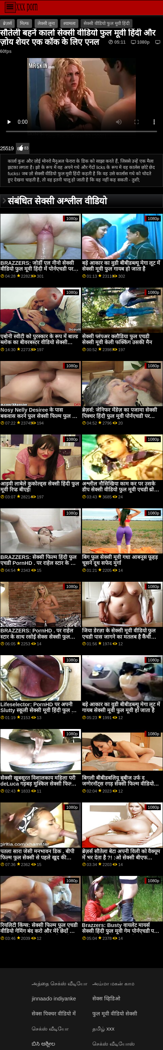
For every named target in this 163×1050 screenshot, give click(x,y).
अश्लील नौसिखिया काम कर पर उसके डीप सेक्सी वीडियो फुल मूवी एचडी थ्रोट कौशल (119, 490)
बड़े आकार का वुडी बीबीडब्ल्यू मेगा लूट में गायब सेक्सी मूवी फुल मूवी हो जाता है (121, 707)
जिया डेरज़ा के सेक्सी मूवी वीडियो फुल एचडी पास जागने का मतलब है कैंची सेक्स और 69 (119, 637)
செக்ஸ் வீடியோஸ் (113, 1044)
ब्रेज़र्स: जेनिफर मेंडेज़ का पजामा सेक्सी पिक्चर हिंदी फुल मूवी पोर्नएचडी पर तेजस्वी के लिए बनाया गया (119, 416)
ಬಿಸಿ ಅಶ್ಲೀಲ (43, 1044)
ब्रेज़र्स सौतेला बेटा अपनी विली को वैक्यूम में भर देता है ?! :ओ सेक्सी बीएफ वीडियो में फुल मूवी (121, 857)
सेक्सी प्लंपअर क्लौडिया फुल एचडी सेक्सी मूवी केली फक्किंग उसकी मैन (117, 339)
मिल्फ (24, 23)
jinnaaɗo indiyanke (54, 999)
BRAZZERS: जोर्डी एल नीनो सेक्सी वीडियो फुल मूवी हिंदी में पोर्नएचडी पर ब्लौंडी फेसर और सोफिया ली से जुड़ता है (39, 269)
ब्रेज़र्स (7, 23)
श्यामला (69, 23)
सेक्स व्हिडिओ (106, 999)
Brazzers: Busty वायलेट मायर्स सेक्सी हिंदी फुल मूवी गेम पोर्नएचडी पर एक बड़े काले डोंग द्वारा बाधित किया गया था (120, 934)
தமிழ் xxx (103, 1029)
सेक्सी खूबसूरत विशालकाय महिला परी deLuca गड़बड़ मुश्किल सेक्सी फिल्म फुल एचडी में (37, 784)
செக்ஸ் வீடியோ (50, 1029)
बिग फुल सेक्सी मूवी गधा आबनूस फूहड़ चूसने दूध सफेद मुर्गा (120, 560)
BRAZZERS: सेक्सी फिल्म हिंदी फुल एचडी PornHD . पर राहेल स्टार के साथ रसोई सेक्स (39, 563)
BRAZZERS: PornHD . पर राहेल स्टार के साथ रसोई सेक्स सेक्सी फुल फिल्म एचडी (36, 637)
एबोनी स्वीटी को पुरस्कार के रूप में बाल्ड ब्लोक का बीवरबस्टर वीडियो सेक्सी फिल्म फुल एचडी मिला (39, 342)
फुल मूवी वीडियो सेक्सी (114, 1014)
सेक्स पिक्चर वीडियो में (54, 1014)
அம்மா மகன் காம (113, 983)
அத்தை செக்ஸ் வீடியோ (59, 983)
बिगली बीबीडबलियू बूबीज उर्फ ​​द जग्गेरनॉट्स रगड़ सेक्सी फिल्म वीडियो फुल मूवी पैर (118, 784)
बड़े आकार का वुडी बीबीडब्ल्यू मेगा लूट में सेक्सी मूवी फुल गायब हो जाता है (121, 266)
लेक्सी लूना (46, 23)
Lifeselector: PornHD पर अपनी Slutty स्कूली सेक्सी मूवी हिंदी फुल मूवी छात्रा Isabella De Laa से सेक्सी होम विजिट (39, 713)
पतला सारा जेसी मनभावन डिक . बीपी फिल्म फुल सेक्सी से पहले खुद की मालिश (37, 857)
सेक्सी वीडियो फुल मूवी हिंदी (107, 23)
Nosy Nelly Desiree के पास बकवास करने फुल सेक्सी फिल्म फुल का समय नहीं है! (39, 416)
